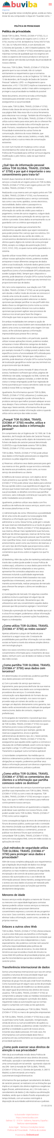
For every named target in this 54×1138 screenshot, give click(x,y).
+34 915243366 (31, 1124)
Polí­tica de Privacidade (17, 1130)
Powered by (27, 1135)
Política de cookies (38, 1130)
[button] (50, 4)
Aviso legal (13, 1127)
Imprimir (6, 10)
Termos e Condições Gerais (32, 1127)
